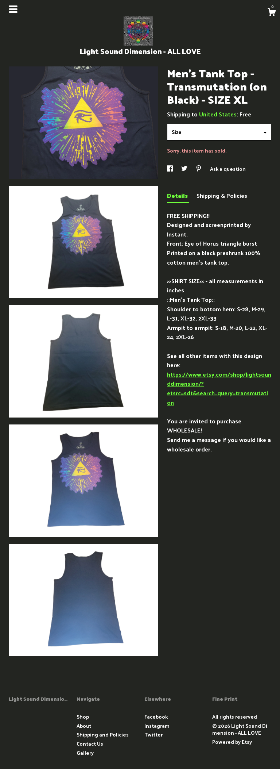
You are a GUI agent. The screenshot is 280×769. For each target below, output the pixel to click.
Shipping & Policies (222, 195)
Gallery (85, 752)
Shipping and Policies (103, 734)
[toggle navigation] (13, 9)
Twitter (153, 734)
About (84, 725)
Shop (83, 716)
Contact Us (90, 743)
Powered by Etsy (232, 741)
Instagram (157, 725)
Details (178, 195)
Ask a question (228, 168)
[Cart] (272, 12)
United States (218, 114)
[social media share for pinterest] (199, 168)
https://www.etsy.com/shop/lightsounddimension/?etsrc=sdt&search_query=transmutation (219, 388)
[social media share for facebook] (170, 168)
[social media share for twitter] (184, 168)
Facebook (156, 716)
